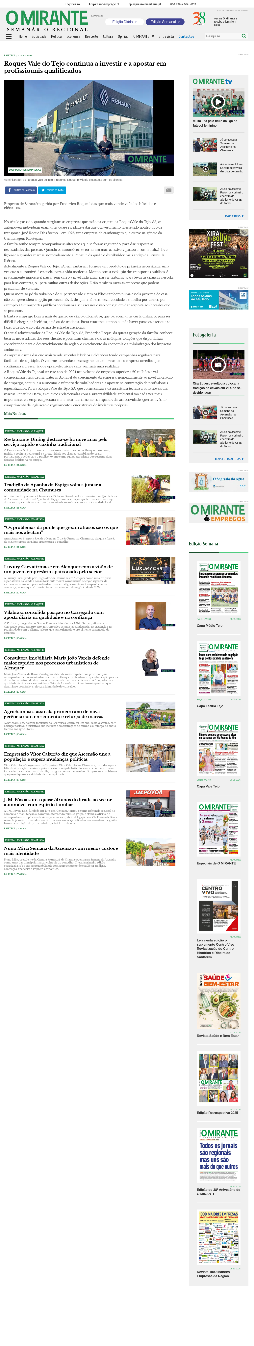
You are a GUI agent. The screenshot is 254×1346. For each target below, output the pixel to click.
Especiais (9, 55)
